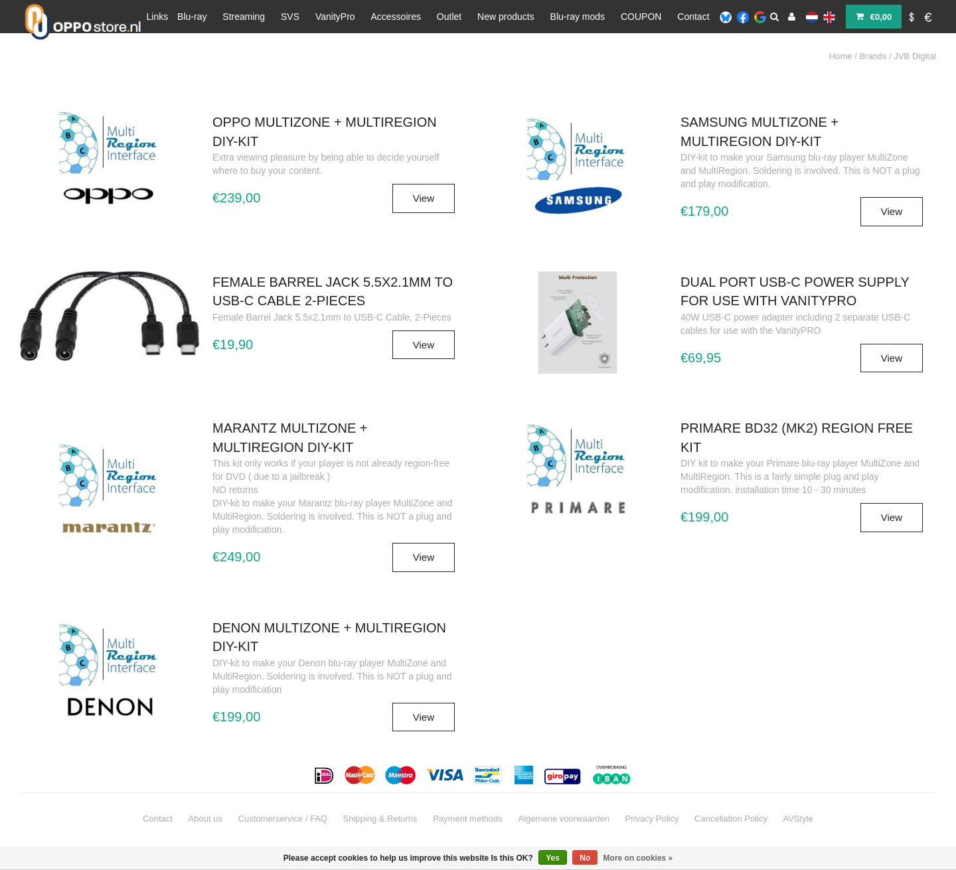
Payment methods (468, 819)
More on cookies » (638, 858)
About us (205, 819)
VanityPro (335, 16)
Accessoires (396, 16)
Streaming (243, 16)
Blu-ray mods (577, 16)
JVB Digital (915, 56)
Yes (553, 858)
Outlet (449, 16)
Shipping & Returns (380, 819)
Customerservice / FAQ (282, 819)
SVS (290, 16)
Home (840, 56)
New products (505, 16)
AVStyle (798, 819)
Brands (872, 56)
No (585, 858)
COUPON (641, 16)
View (423, 198)
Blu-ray (191, 16)
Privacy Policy (652, 819)
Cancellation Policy (730, 819)
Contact (693, 16)
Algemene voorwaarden (563, 819)
